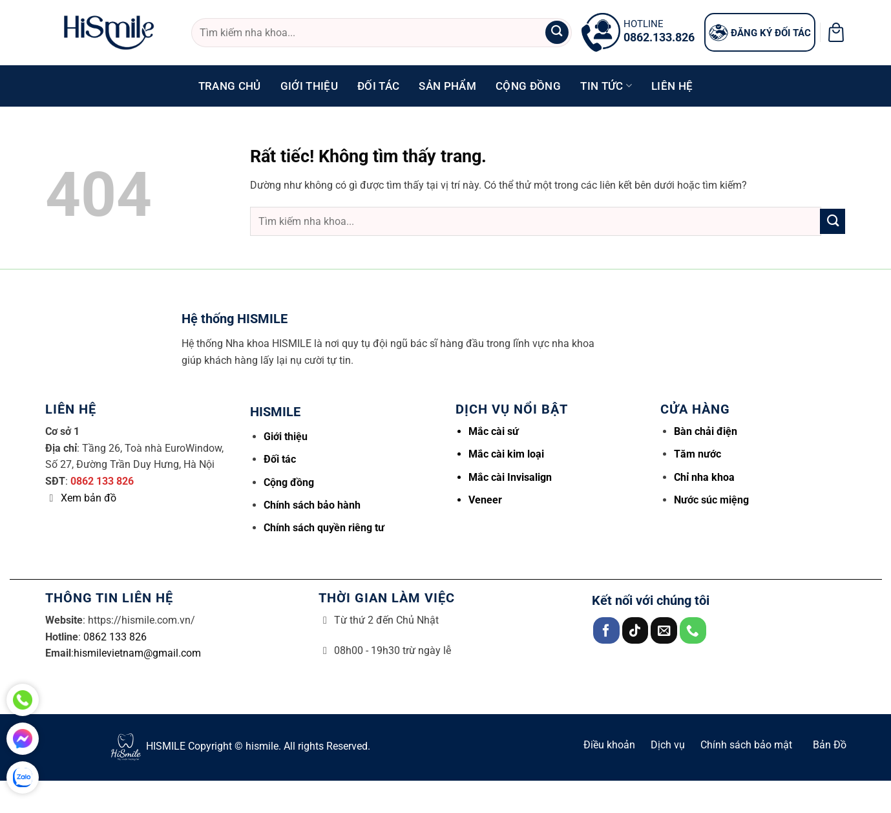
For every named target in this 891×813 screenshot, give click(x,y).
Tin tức (606, 85)
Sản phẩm (447, 85)
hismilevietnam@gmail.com (137, 653)
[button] (836, 32)
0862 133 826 (102, 481)
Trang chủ (229, 85)
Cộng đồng (528, 85)
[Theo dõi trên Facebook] (606, 630)
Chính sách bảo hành (312, 505)
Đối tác (378, 85)
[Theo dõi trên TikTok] (635, 630)
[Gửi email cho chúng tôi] (664, 630)
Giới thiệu (309, 85)
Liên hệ (672, 85)
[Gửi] (557, 33)
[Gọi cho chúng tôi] (693, 630)
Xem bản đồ (88, 498)
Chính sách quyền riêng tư (324, 528)
